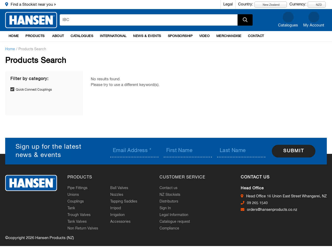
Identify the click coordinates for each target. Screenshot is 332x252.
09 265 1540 (257, 203)
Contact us (168, 188)
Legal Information (174, 215)
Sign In (165, 208)
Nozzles (116, 195)
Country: (245, 4)
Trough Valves (79, 215)
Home (14, 36)
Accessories (120, 222)
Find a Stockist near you (32, 4)
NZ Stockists (170, 195)
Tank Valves (77, 222)
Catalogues (288, 25)
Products (34, 36)
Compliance (169, 228)
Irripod (115, 208)
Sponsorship (180, 36)
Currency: (297, 4)
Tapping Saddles (123, 201)
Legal (228, 4)
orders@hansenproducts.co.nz (272, 210)
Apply (245, 20)
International (113, 36)
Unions (73, 195)
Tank (71, 208)
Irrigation (117, 215)
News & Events (147, 36)
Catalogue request (175, 222)
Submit (293, 151)
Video (204, 36)
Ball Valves (119, 188)
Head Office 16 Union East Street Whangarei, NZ (286, 196)
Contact (256, 36)
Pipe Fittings (77, 188)
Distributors (169, 201)
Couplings (75, 201)
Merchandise (228, 36)
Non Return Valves (82, 228)
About (58, 36)
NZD (316, 4)
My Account (313, 25)
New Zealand (268, 4)
